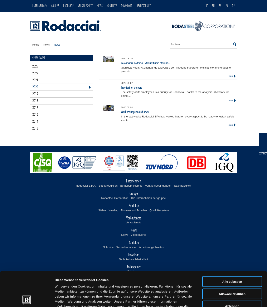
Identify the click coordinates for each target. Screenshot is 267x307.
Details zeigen (221, 299)
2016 (35, 115)
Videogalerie (138, 234)
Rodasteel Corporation (114, 198)
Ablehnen (232, 271)
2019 (35, 94)
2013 (35, 128)
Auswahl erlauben (232, 259)
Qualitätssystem (159, 210)
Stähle (102, 210)
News (124, 234)
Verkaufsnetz (133, 222)
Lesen (230, 76)
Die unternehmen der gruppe (148, 198)
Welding (113, 210)
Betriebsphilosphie (131, 185)
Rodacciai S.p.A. (86, 185)
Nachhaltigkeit (182, 185)
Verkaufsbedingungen (158, 185)
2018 (35, 101)
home (35, 44)
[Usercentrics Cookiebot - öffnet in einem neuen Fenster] (27, 299)
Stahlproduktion (108, 185)
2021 (35, 80)
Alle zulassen (232, 247)
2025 (35, 66)
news (46, 44)
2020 (35, 87)
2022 (35, 73)
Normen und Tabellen (134, 210)
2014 (35, 122)
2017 (35, 108)
